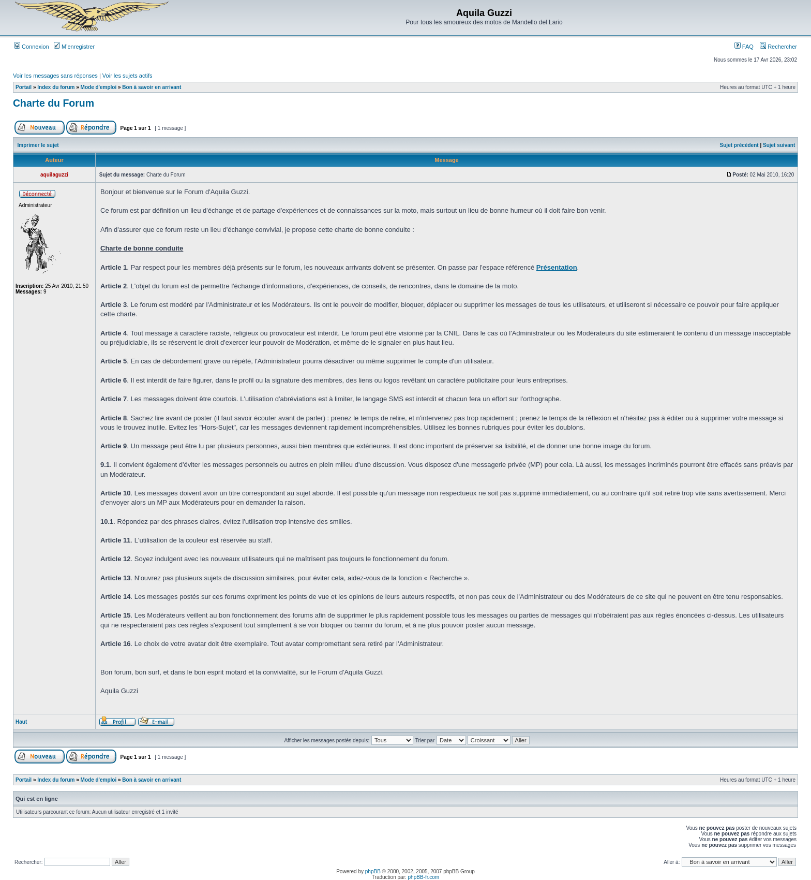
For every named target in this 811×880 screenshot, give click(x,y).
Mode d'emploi (99, 87)
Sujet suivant (779, 145)
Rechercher (778, 46)
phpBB (373, 871)
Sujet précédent (739, 145)
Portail (24, 87)
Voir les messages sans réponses (55, 75)
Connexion (31, 46)
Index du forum (55, 87)
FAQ (744, 46)
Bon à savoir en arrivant (151, 87)
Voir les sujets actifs (127, 75)
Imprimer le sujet (38, 145)
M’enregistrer (74, 46)
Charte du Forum (53, 103)
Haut (21, 722)
